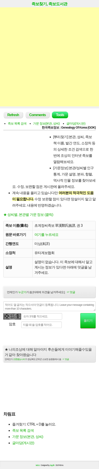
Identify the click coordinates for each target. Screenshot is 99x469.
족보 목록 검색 (17, 123)
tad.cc (38, 465)
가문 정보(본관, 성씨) (46, 123)
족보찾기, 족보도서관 (49, 4)
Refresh (13, 115)
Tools (60, 115)
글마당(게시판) (75, 123)
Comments (37, 115)
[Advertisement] (49, 56)
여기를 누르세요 (46, 234)
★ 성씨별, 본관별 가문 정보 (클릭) (28, 215)
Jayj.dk (52, 465)
